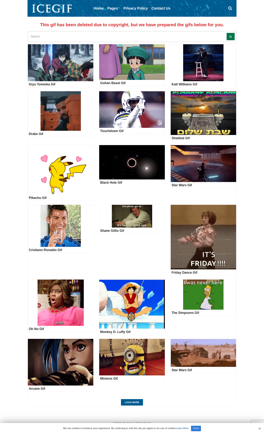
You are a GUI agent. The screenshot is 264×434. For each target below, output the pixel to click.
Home (99, 8)
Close (196, 428)
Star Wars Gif (182, 185)
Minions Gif (109, 378)
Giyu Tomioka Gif (42, 84)
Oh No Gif (36, 329)
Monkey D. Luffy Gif (115, 332)
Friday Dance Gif (184, 272)
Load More (132, 402)
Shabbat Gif (181, 138)
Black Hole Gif (111, 182)
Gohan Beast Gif (112, 83)
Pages (112, 8)
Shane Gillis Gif (112, 231)
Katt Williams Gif (184, 84)
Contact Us (160, 8)
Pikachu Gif (38, 198)
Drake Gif (36, 134)
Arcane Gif (37, 388)
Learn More (182, 428)
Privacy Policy (135, 8)
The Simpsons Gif (185, 313)
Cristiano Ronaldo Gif (45, 250)
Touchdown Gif (111, 131)
